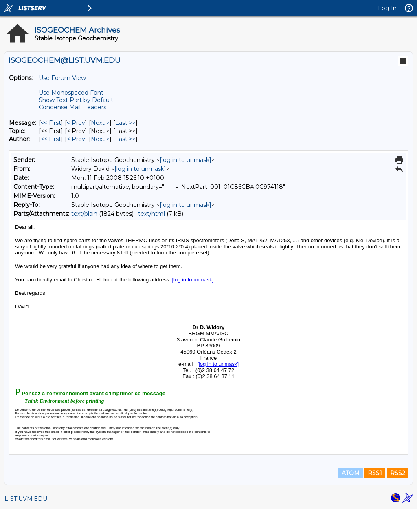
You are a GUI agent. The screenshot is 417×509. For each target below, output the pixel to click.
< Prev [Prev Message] (76, 122)
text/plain (84, 213)
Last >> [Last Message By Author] (125, 139)
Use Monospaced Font (71, 92)
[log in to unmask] (185, 160)
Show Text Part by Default (76, 100)
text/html (151, 213)
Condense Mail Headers (72, 107)
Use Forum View (62, 78)
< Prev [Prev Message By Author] (76, 139)
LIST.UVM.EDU (25, 498)
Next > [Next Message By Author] (100, 139)
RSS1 (375, 473)
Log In (387, 8)
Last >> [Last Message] (125, 122)
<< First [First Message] (51, 122)
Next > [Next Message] (100, 122)
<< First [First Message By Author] (51, 139)
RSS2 (397, 473)
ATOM (351, 473)
